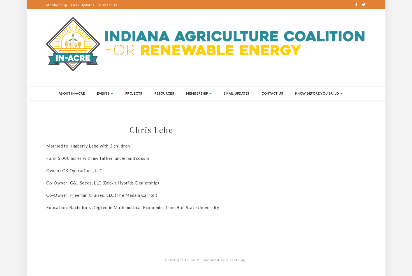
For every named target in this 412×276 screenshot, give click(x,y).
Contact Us (108, 5)
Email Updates (82, 5)
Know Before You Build (318, 93)
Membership (56, 5)
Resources (164, 93)
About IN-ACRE (72, 93)
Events (105, 93)
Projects (133, 93)
